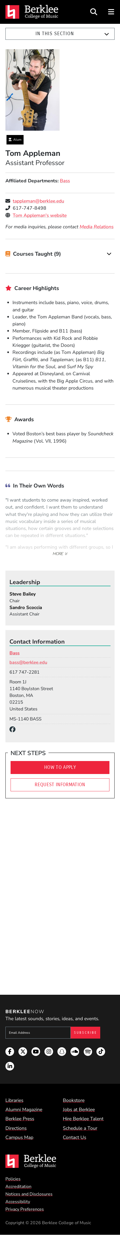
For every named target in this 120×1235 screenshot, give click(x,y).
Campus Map (19, 1137)
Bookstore (74, 1100)
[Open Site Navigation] (111, 12)
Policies (13, 1179)
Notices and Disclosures (29, 1194)
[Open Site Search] (94, 12)
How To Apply (60, 767)
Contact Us (74, 1137)
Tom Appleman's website (40, 215)
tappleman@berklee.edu (38, 201)
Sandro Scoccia (25, 607)
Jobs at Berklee (79, 1109)
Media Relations (96, 226)
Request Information (60, 785)
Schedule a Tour (80, 1128)
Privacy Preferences (24, 1209)
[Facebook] (13, 730)
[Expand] (107, 34)
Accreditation (18, 1187)
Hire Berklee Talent (83, 1118)
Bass (65, 180)
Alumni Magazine (23, 1109)
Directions (16, 1128)
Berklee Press (19, 1118)
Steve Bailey (22, 594)
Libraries (14, 1100)
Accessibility (17, 1202)
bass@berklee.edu (28, 662)
